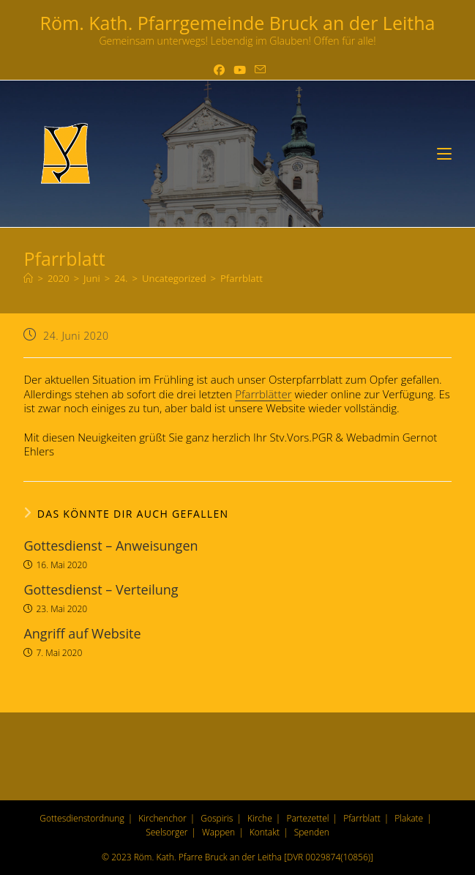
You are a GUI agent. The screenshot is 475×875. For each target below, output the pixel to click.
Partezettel (307, 818)
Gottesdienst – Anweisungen (110, 545)
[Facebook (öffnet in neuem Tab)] (219, 69)
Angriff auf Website (82, 633)
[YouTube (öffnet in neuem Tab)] (239, 69)
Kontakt (265, 832)
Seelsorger (166, 832)
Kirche (259, 818)
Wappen (218, 832)
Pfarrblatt (241, 278)
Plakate (408, 818)
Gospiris (217, 818)
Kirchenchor (162, 818)
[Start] (28, 278)
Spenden (311, 832)
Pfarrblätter (263, 394)
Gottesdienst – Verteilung (100, 589)
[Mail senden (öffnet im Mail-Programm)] (258, 69)
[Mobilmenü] (444, 153)
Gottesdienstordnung (82, 818)
